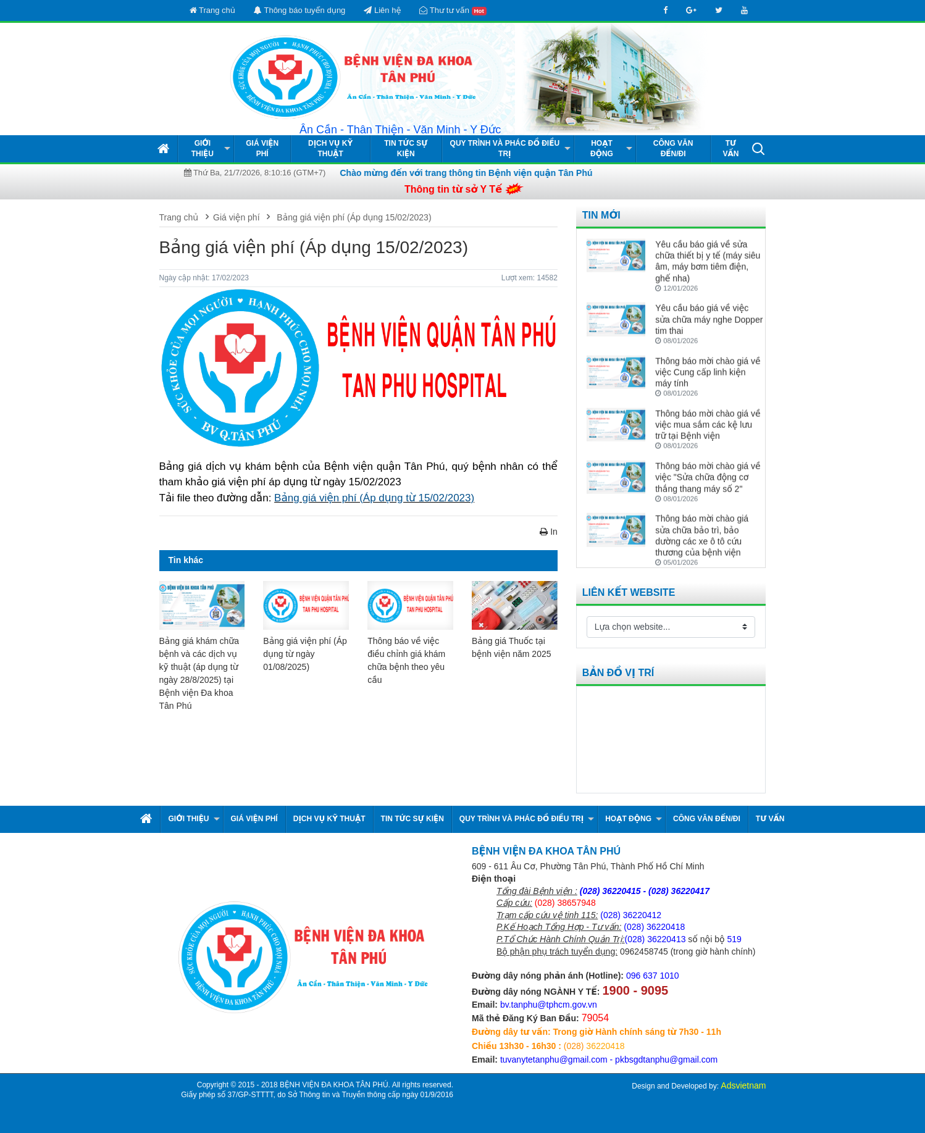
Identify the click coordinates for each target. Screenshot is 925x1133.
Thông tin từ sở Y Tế (453, 189)
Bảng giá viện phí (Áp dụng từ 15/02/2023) (374, 498)
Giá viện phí (262, 148)
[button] (758, 148)
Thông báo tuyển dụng (299, 10)
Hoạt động (601, 148)
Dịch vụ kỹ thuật (330, 148)
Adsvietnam (743, 1085)
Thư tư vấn (452, 10)
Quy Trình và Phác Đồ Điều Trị (505, 148)
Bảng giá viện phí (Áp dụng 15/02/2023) (352, 217)
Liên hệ (382, 10)
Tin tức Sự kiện (405, 148)
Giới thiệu (202, 148)
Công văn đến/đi (673, 148)
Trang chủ (212, 10)
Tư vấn (730, 148)
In (549, 532)
